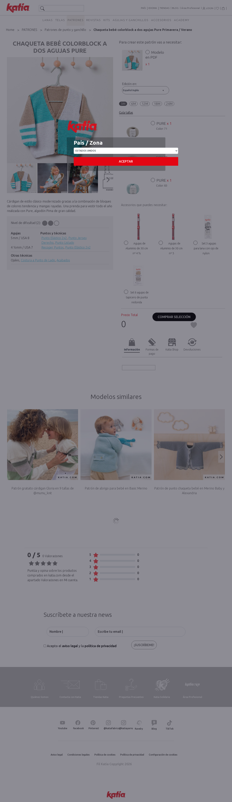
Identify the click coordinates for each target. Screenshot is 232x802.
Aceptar (126, 161)
